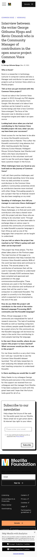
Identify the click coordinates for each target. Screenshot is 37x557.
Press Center (6, 505)
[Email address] (18, 429)
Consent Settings (18, 553)
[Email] (18, 477)
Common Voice (7, 18)
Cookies (24, 503)
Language (5, 530)
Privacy (24, 499)
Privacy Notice (20, 436)
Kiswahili (21, 18)
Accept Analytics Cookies (19, 544)
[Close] (34, 532)
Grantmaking (7, 509)
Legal (23, 506)
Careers (24, 495)
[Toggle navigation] (4, 4)
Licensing (5, 495)
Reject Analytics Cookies (19, 549)
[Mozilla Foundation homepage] (9, 4)
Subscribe (27, 445)
